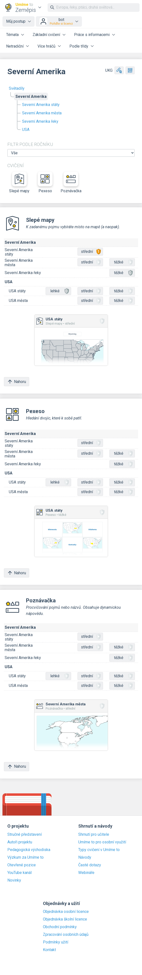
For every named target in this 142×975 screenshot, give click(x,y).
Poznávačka (71, 182)
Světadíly (17, 88)
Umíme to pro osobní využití (102, 842)
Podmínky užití (55, 942)
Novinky (14, 880)
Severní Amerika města (42, 113)
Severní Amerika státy (41, 104)
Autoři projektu (19, 842)
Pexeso (45, 182)
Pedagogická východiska (28, 850)
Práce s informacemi (92, 34)
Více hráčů (46, 46)
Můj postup (16, 21)
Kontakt (49, 950)
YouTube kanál (19, 873)
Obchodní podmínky (60, 927)
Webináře (86, 873)
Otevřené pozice (21, 865)
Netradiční (15, 46)
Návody (84, 857)
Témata (12, 34)
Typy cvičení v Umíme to (99, 850)
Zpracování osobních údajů (66, 934)
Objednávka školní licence (65, 919)
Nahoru (16, 381)
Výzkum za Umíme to (25, 857)
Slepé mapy (19, 182)
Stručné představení (24, 834)
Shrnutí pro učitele (93, 834)
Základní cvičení (46, 34)
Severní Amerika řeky (40, 121)
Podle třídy (78, 46)
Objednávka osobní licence (66, 911)
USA (25, 129)
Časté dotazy (89, 865)
